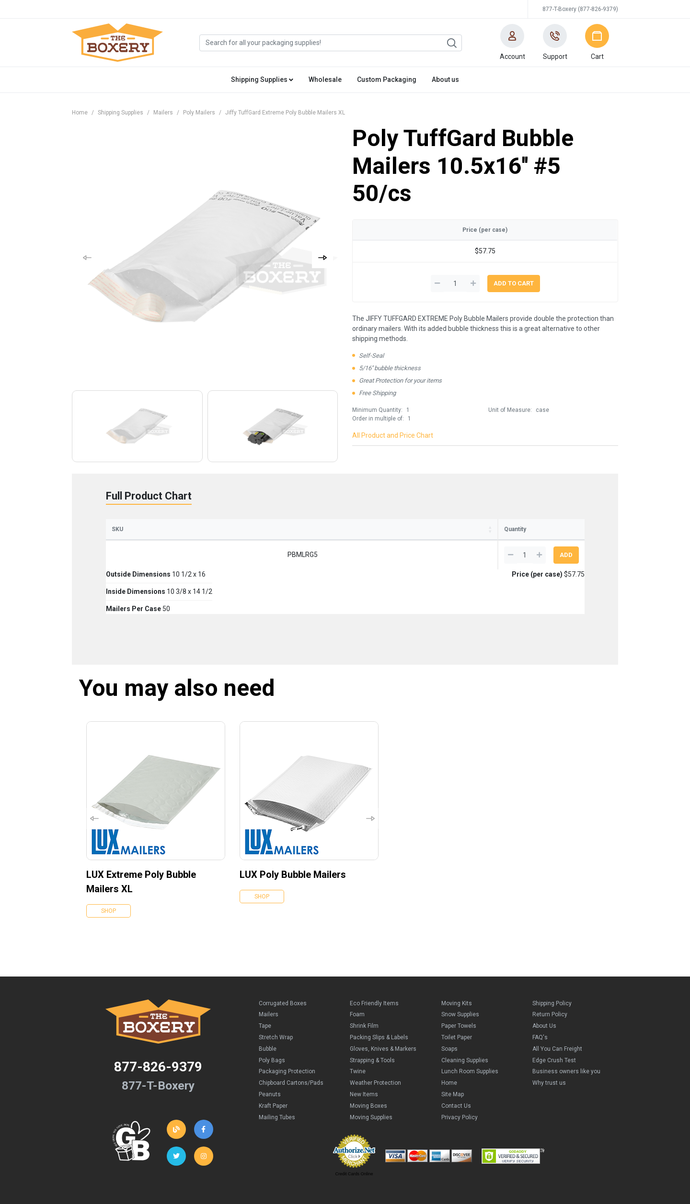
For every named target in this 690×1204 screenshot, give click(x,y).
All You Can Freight (557, 1004)
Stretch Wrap (276, 992)
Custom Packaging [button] (386, 79)
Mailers (163, 112)
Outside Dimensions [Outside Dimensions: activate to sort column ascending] (194, 529)
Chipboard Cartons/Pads (291, 1038)
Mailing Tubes (277, 1072)
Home (80, 112)
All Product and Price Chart (392, 435)
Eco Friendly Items (374, 958)
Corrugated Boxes (283, 958)
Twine (358, 1026)
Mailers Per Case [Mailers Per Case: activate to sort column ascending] (367, 529)
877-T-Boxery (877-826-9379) (580, 9)
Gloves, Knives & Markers (383, 1004)
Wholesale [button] (325, 79)
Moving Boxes (368, 1061)
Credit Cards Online (354, 1129)
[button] (512, 43)
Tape (265, 981)
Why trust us (549, 1038)
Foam (357, 969)
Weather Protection (375, 1038)
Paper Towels (458, 981)
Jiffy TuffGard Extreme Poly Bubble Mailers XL (285, 112)
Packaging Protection (287, 1026)
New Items (364, 1049)
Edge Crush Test (554, 1015)
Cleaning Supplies (464, 1015)
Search (451, 43)
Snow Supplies (460, 969)
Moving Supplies (371, 1072)
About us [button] (445, 79)
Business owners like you (566, 1026)
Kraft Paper (273, 1061)
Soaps (449, 1004)
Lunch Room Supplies (469, 1026)
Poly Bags (272, 1015)
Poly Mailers (199, 112)
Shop (108, 866)
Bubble (267, 1004)
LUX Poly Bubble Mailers (293, 830)
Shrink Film (364, 981)
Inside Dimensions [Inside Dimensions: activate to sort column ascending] (283, 529)
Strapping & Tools (372, 1015)
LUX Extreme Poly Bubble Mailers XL (141, 837)
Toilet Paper (456, 992)
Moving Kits (456, 958)
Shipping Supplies (120, 112)
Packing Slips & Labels (379, 992)
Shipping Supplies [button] (262, 79)
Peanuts (270, 1049)
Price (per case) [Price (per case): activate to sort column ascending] (448, 529)
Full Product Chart (149, 496)
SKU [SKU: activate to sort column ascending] (117, 529)
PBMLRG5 (133, 554)
